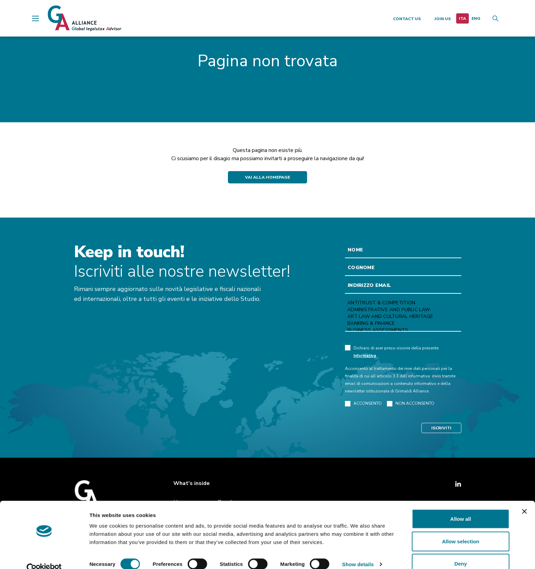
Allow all (460, 506)
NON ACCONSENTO (410, 403)
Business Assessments (403, 330)
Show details (358, 551)
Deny (460, 551)
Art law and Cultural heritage (403, 316)
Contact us (407, 19)
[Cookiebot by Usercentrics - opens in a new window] (44, 556)
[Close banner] (524, 498)
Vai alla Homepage (267, 177)
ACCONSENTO (363, 403)
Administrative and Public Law (403, 309)
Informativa (364, 355)
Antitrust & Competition (403, 303)
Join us (442, 19)
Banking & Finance (403, 323)
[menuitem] (462, 18)
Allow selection (460, 528)
